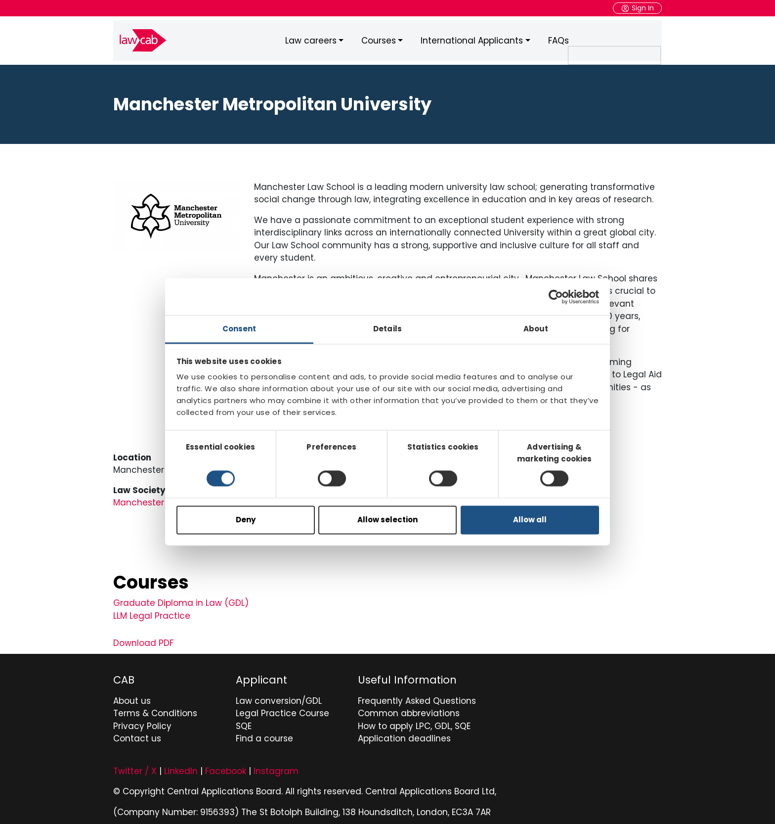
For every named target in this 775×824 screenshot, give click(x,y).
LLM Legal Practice (151, 613)
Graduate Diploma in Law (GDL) (181, 600)
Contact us (137, 736)
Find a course (264, 736)
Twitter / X (135, 769)
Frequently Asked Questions (417, 698)
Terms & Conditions (155, 711)
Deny (246, 519)
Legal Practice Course (282, 711)
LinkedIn (181, 769)
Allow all (530, 519)
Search (661, 39)
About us (132, 698)
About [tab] (536, 328)
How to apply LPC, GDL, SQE (414, 724)
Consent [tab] (239, 328)
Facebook (225, 769)
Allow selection (387, 519)
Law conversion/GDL (279, 698)
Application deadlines (404, 736)
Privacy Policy (142, 724)
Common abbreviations (409, 711)
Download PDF (143, 640)
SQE (244, 724)
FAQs (558, 39)
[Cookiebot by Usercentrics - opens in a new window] (556, 296)
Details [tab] (387, 328)
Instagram (276, 769)
